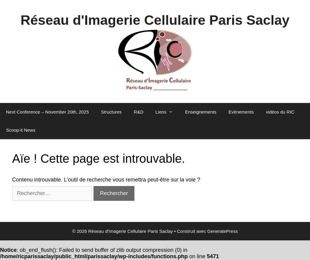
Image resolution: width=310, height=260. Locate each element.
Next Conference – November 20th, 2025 (47, 111)
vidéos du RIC (280, 111)
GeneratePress (222, 231)
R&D (138, 111)
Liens (167, 112)
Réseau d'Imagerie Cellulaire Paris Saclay (155, 20)
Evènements (241, 111)
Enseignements (200, 111)
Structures (111, 111)
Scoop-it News (20, 130)
